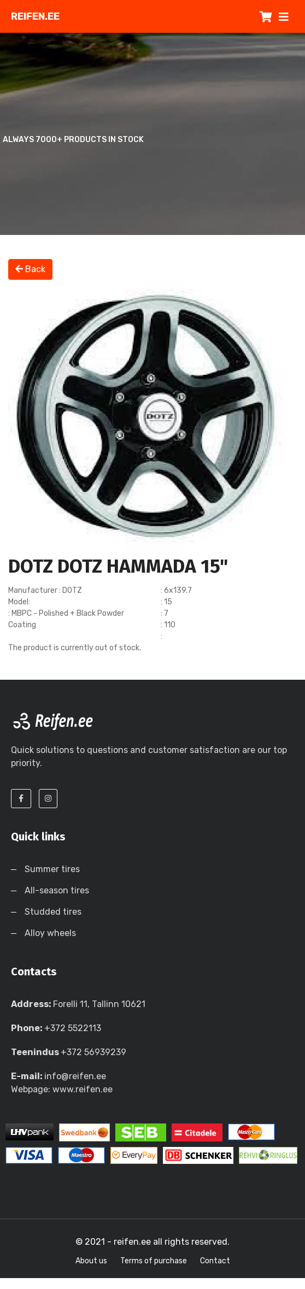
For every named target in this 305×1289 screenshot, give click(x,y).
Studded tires (53, 912)
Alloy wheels (50, 933)
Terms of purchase (153, 1261)
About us (91, 1261)
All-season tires (57, 890)
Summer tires (52, 869)
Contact (215, 1261)
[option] (152, 417)
